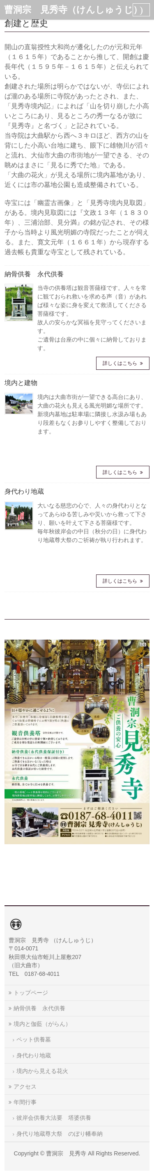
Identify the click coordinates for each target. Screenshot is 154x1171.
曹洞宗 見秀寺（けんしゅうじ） (73, 10)
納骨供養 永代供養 (34, 274)
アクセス (25, 1086)
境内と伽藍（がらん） (42, 1024)
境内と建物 (21, 382)
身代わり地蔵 (24, 491)
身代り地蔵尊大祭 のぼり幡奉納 (59, 1133)
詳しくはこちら (120, 363)
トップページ (31, 992)
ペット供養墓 (33, 1039)
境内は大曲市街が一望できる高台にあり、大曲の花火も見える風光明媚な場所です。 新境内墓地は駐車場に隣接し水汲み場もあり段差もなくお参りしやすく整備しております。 (92, 414)
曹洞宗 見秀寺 (66, 1153)
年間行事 (25, 1102)
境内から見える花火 (42, 1071)
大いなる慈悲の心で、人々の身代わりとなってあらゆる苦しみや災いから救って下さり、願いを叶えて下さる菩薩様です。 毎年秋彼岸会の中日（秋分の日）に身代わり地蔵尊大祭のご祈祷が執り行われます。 (92, 522)
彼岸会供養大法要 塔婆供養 (53, 1117)
